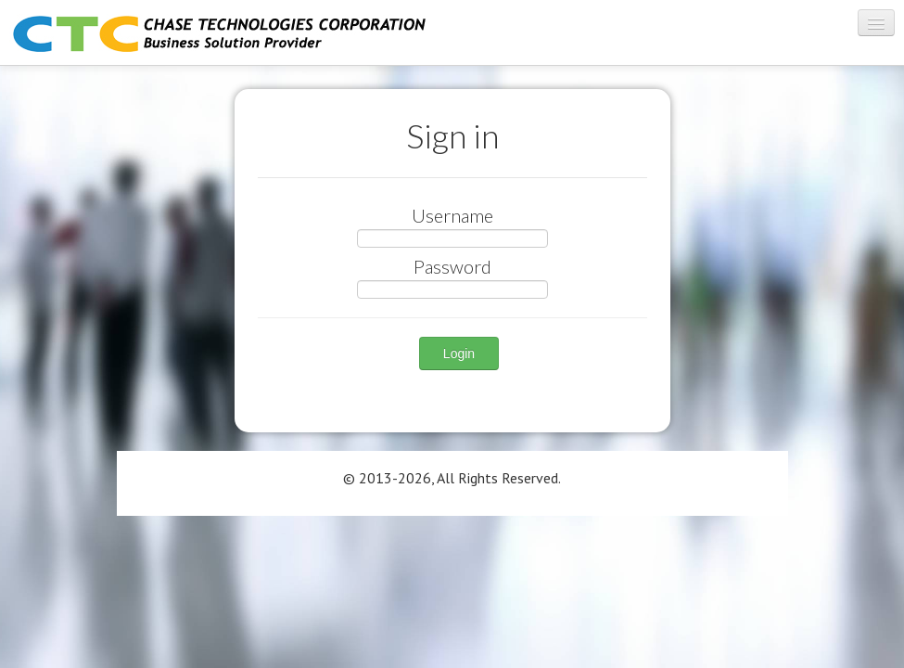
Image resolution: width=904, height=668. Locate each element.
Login (459, 353)
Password (452, 266)
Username (452, 215)
